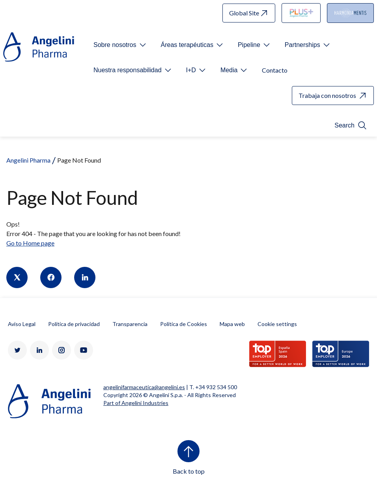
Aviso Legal (21, 324)
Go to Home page (30, 243)
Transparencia (129, 324)
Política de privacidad (74, 324)
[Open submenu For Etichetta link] (120, 45)
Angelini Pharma (28, 160)
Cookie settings (277, 324)
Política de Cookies (183, 324)
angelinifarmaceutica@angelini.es (144, 387)
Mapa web (232, 324)
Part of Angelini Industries (135, 402)
